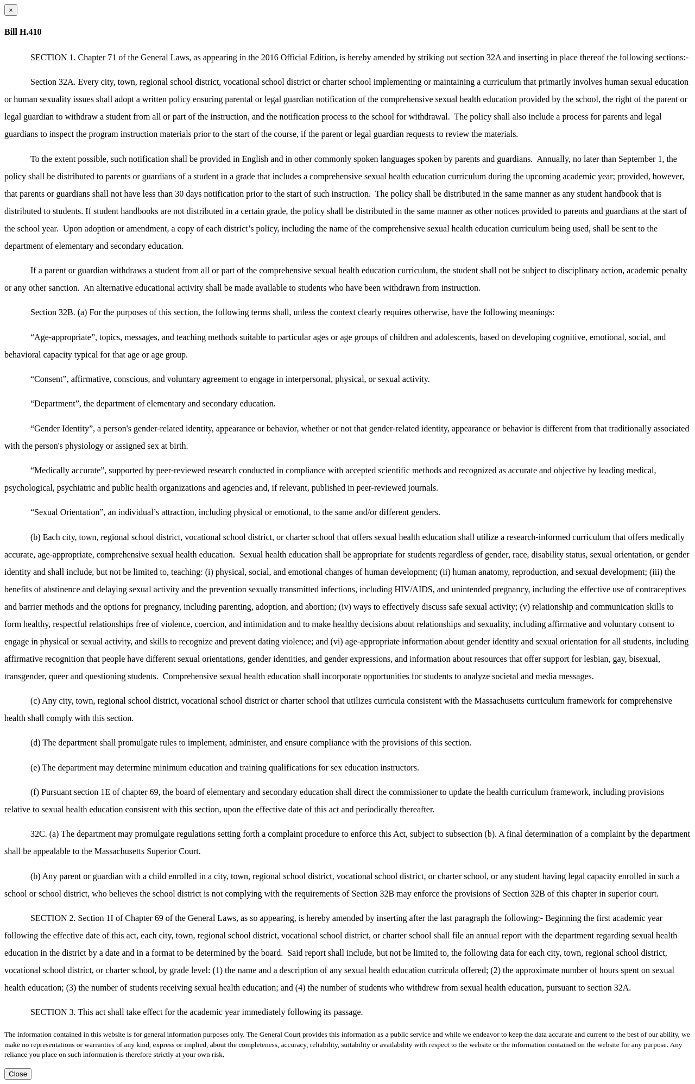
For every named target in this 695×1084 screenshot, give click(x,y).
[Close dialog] (10, 10)
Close (18, 1074)
